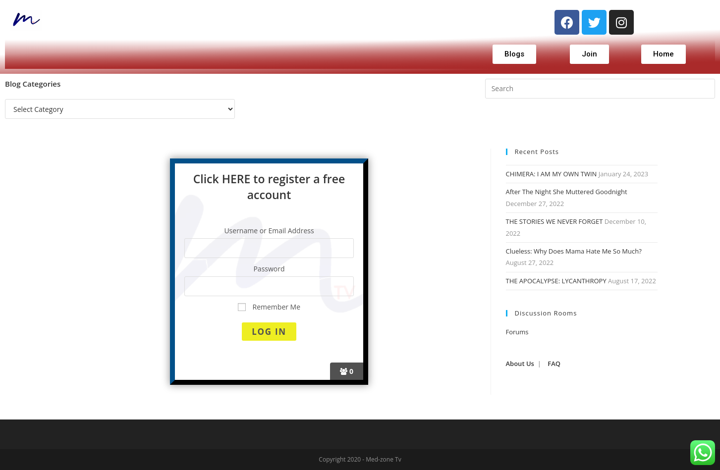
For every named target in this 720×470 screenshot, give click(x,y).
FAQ (554, 363)
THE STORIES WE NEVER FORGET (554, 221)
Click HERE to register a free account (269, 187)
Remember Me (269, 307)
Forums (517, 331)
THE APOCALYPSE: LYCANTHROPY (556, 280)
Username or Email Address (269, 230)
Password (268, 268)
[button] (514, 54)
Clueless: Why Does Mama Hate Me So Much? (574, 251)
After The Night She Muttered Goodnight (566, 191)
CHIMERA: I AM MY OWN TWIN (551, 173)
